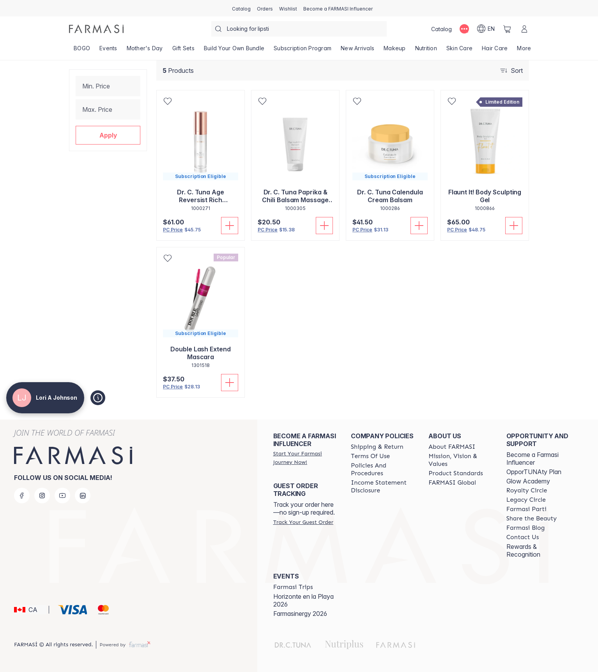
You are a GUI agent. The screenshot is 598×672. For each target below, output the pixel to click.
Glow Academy (528, 481)
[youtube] (62, 495)
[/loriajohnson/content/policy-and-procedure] (382, 469)
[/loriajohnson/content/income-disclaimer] (382, 486)
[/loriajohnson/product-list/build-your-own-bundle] (234, 50)
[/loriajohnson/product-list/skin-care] (459, 50)
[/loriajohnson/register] (265, 8)
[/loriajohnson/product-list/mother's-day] (145, 50)
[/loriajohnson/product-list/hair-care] (494, 50)
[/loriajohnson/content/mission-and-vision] (460, 460)
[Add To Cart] (229, 225)
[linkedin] (82, 495)
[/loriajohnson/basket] (507, 29)
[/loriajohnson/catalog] (241, 8)
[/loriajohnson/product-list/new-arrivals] (357, 50)
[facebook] (22, 495)
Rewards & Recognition (523, 550)
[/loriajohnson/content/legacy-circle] (526, 500)
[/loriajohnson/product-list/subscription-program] (302, 50)
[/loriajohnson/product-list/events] (108, 50)
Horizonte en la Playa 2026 (303, 600)
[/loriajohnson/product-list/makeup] (394, 50)
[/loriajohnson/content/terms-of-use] (370, 456)
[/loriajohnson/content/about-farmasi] (451, 447)
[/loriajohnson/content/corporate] (452, 483)
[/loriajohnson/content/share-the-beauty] (531, 518)
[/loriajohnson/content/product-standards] (455, 473)
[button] (108, 135)
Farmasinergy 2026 (300, 613)
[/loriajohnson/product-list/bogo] (82, 50)
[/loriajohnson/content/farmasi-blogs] (525, 528)
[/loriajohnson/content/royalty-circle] (526, 490)
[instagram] (42, 495)
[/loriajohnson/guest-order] (303, 522)
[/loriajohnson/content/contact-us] (522, 537)
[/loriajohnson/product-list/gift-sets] (183, 50)
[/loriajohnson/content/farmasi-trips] (293, 587)
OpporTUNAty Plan (533, 472)
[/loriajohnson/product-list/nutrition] (426, 50)
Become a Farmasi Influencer (532, 458)
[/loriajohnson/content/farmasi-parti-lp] (526, 509)
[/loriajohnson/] (96, 29)
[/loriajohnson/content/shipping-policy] (377, 447)
